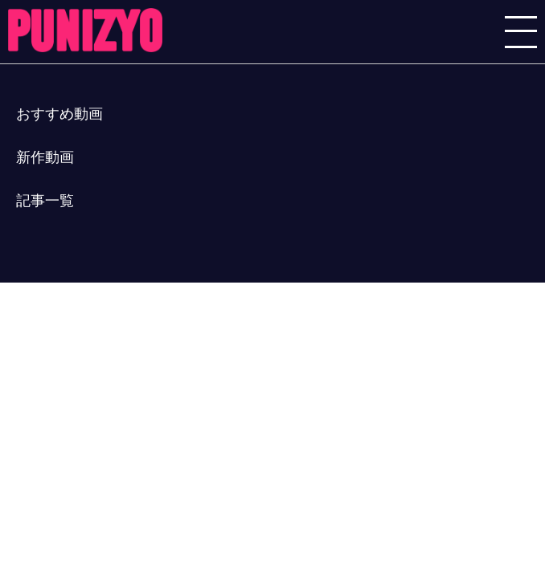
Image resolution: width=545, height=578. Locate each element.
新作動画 (45, 157)
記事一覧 (45, 201)
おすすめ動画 (59, 114)
